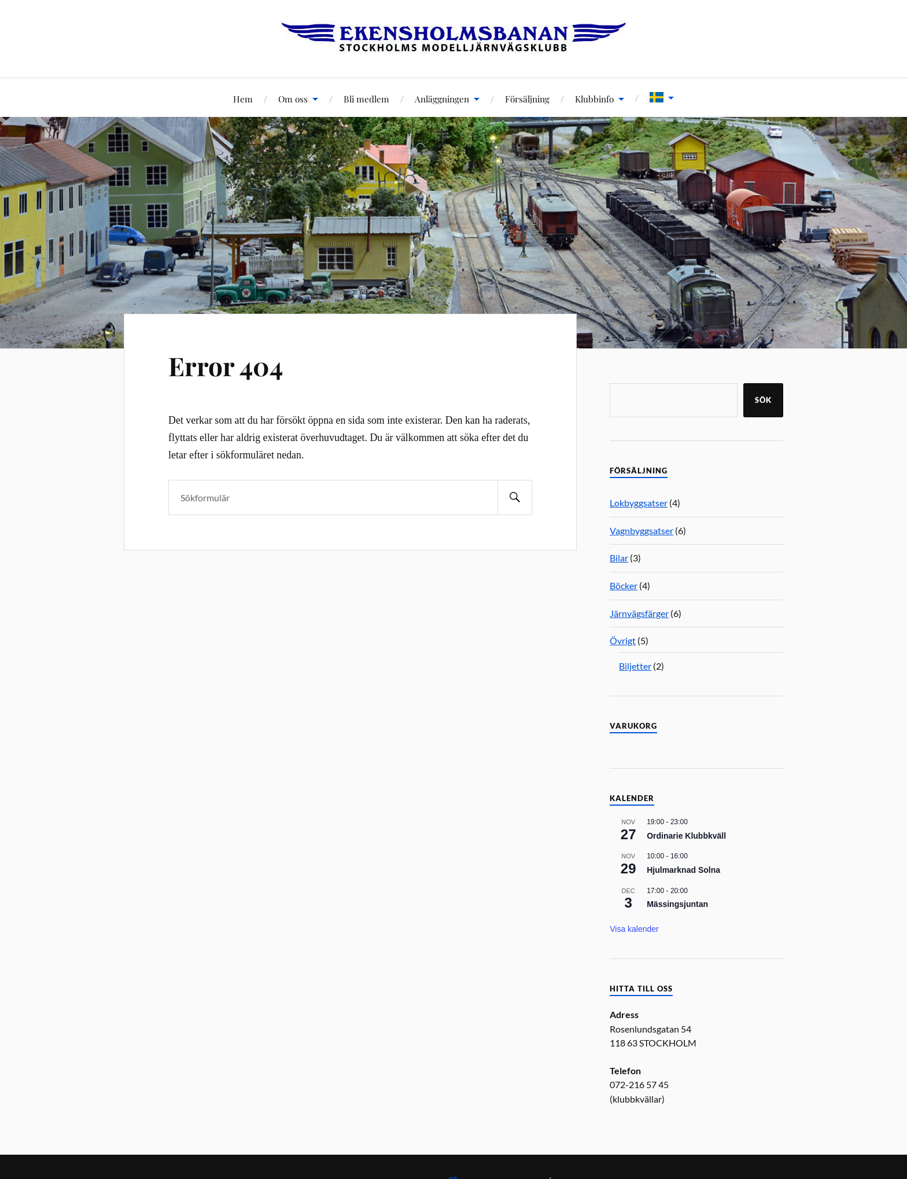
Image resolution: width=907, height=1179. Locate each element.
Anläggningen (442, 99)
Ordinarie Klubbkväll (686, 835)
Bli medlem (366, 99)
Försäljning (527, 99)
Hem (243, 99)
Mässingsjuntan (677, 904)
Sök (763, 400)
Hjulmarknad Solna (683, 870)
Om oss (293, 99)
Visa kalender (634, 929)
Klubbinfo (594, 99)
